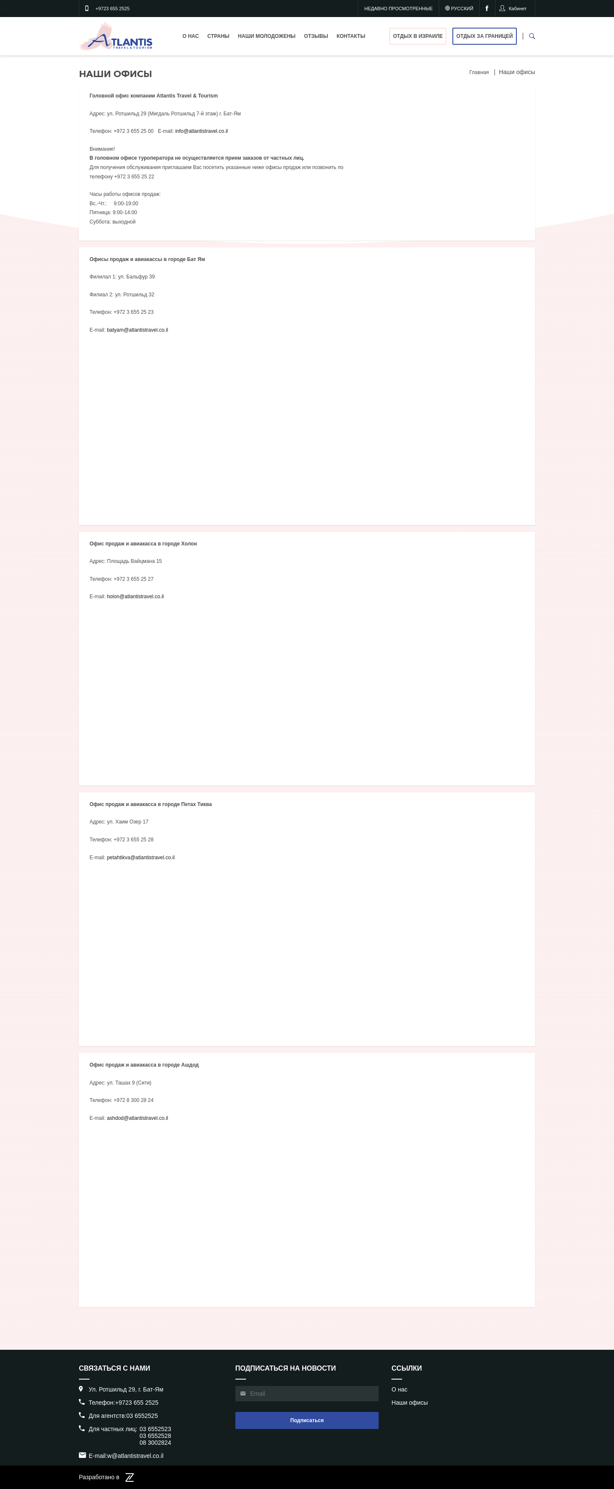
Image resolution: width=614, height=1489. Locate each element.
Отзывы (316, 36)
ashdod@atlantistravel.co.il (137, 1118)
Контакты (350, 36)
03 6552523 (155, 1429)
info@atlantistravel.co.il (201, 131)
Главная (479, 72)
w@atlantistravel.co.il (135, 1455)
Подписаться (307, 1420)
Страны (218, 36)
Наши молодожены (266, 36)
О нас (190, 36)
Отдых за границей (484, 36)
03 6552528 (155, 1435)
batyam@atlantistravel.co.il (137, 330)
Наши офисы (409, 1402)
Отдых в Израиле (418, 36)
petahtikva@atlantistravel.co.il (141, 858)
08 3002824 (155, 1442)
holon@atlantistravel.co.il (135, 597)
